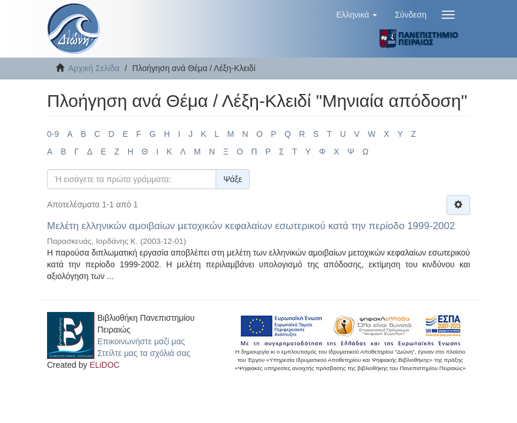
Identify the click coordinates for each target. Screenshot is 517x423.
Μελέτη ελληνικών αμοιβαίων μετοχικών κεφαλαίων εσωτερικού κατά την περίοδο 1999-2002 (251, 225)
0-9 (53, 134)
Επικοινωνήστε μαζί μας (141, 341)
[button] (356, 14)
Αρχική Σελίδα (93, 68)
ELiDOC (104, 365)
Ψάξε (232, 179)
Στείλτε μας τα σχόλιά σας (144, 353)
